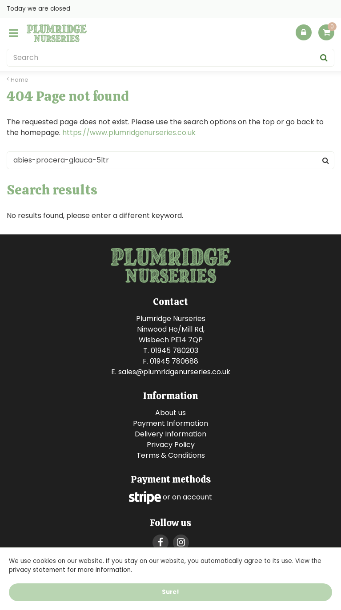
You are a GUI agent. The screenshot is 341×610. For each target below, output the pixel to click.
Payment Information (170, 423)
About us (170, 413)
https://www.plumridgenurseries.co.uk (129, 132)
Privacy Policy (171, 445)
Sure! (170, 592)
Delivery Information (170, 434)
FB (160, 543)
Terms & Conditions (170, 455)
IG (181, 543)
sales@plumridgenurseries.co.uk (174, 372)
